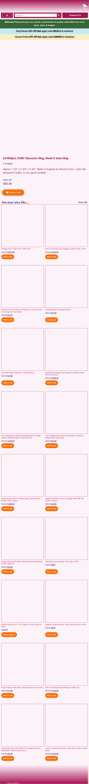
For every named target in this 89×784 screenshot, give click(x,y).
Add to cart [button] (7, 257)
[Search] (58, 15)
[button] (7, 15)
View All (82, 202)
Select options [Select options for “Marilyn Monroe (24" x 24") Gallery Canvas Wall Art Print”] (9, 635)
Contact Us (75, 15)
